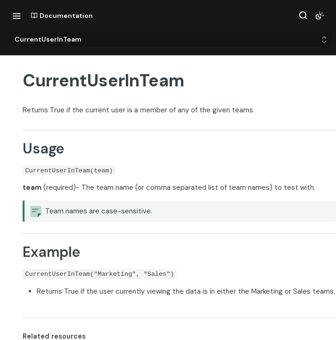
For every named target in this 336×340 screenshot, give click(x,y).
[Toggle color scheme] (319, 15)
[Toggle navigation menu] (16, 15)
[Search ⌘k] (303, 15)
